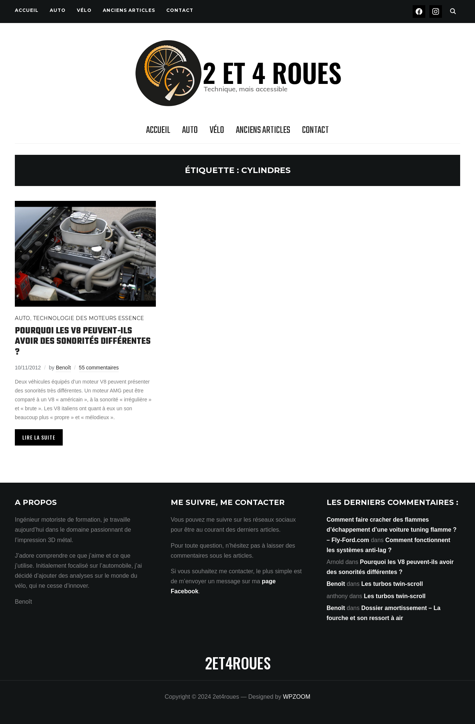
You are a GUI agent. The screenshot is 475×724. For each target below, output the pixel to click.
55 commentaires (99, 368)
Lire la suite (38, 437)
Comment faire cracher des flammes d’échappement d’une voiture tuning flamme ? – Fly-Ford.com (391, 529)
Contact (179, 10)
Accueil (27, 10)
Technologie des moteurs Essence (88, 318)
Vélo (84, 10)
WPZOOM (296, 697)
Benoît (63, 368)
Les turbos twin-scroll (392, 584)
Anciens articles (129, 10)
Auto (58, 10)
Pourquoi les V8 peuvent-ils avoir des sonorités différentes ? (83, 341)
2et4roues (238, 663)
